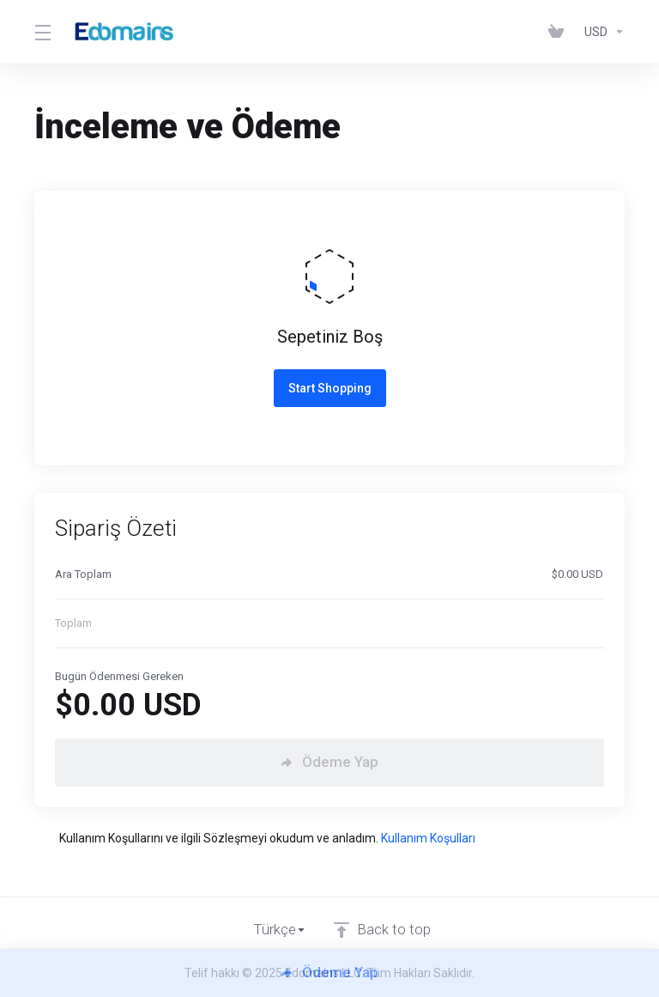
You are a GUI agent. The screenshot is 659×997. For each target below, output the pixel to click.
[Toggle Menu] (41, 31)
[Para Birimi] (601, 31)
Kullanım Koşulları (428, 838)
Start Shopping (330, 388)
